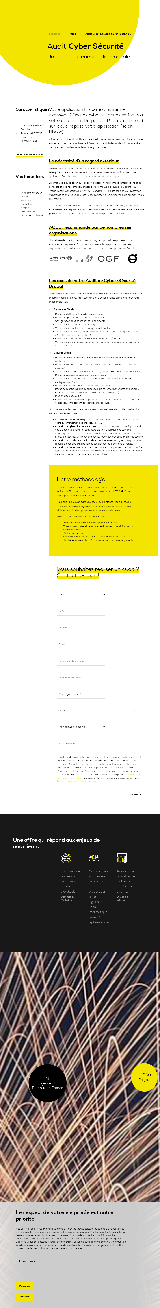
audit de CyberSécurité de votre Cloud (80, 426)
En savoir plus (27, 1261)
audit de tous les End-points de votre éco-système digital (91, 440)
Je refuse (24, 1296)
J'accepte (24, 1286)
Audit (73, 34)
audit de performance (70, 447)
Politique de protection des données (76, 722)
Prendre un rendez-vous (29, 154)
